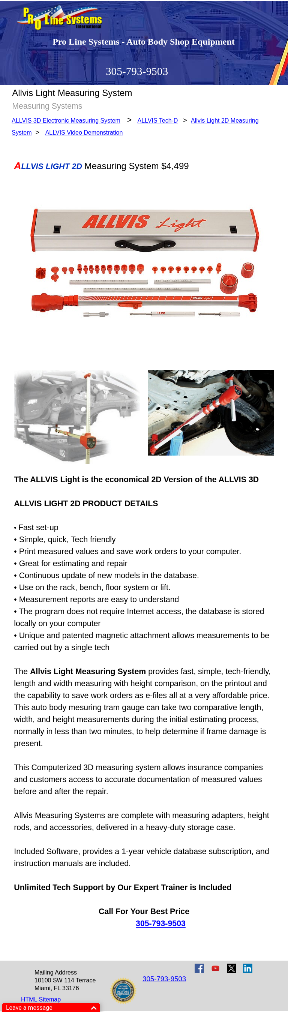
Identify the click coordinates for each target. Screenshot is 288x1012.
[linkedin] (247, 968)
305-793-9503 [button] (137, 71)
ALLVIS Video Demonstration (84, 132)
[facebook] (199, 968)
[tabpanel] (144, 126)
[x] (231, 968)
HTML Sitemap (41, 999)
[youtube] (215, 968)
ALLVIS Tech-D (158, 120)
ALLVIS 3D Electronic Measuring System (66, 120)
